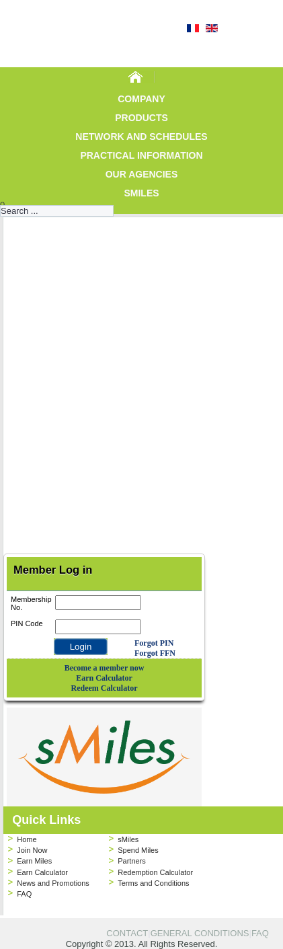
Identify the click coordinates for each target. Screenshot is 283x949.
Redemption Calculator (155, 872)
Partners (132, 861)
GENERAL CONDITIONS (200, 933)
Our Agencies (142, 174)
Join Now (32, 850)
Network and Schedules (141, 136)
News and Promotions (53, 883)
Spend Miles (138, 850)
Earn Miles (34, 861)
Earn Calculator (42, 872)
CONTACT (127, 933)
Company (141, 98)
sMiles (141, 193)
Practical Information (141, 155)
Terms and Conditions (153, 883)
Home (26, 839)
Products (141, 117)
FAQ (24, 894)
